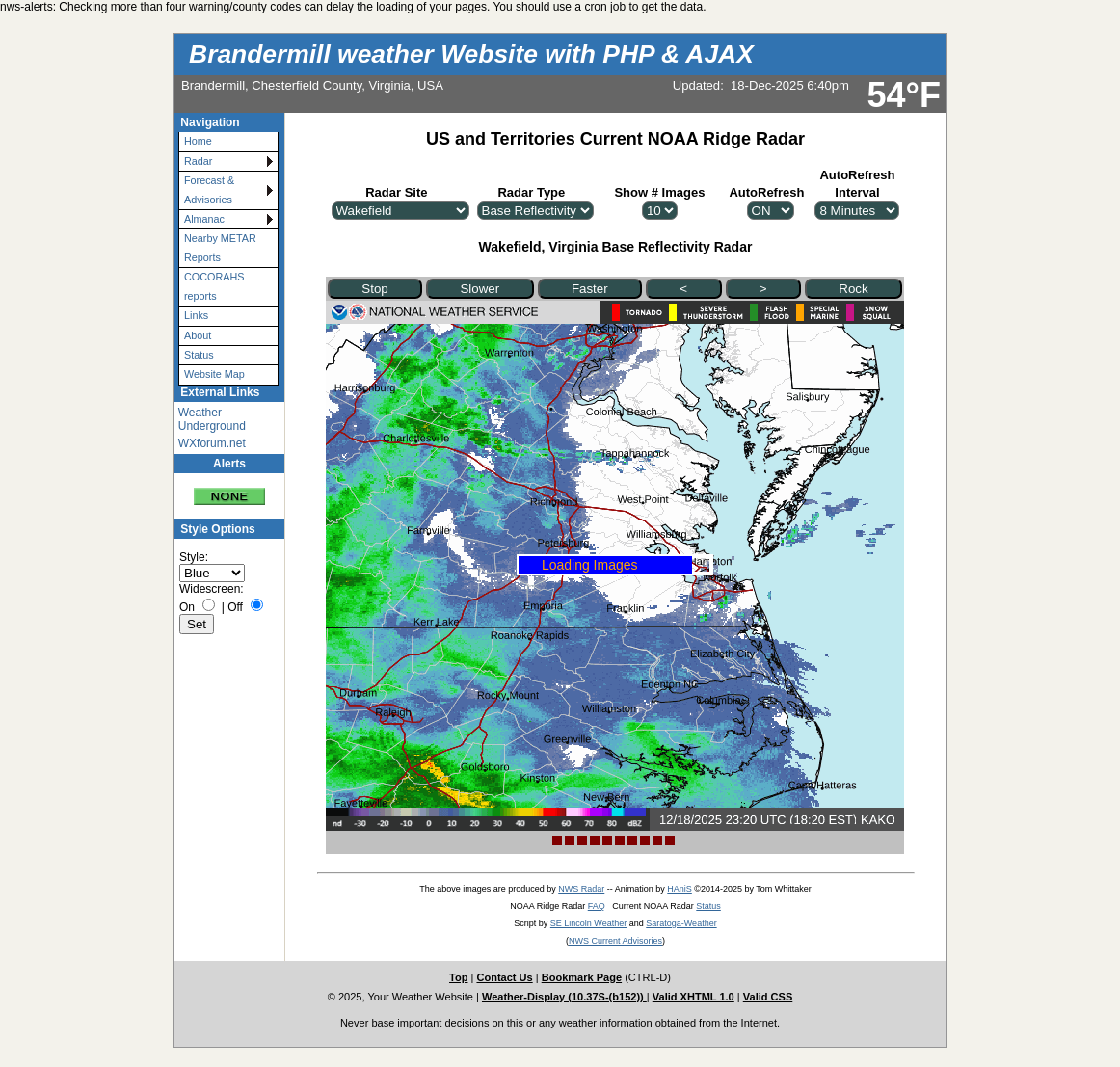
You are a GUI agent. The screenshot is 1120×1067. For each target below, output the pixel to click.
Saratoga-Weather (681, 923)
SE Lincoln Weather (588, 923)
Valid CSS (768, 996)
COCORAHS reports (214, 286)
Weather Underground (212, 419)
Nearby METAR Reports (220, 247)
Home (198, 141)
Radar (198, 161)
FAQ (596, 906)
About (197, 335)
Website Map (214, 374)
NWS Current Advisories (615, 941)
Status (199, 354)
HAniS (679, 889)
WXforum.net (212, 443)
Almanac (204, 219)
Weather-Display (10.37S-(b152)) (564, 996)
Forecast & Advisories (209, 189)
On (187, 607)
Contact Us (504, 977)
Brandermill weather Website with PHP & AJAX (471, 54)
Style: (193, 557)
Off (235, 607)
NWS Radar (581, 889)
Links (196, 315)
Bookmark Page (582, 977)
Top (458, 977)
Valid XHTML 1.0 (693, 996)
